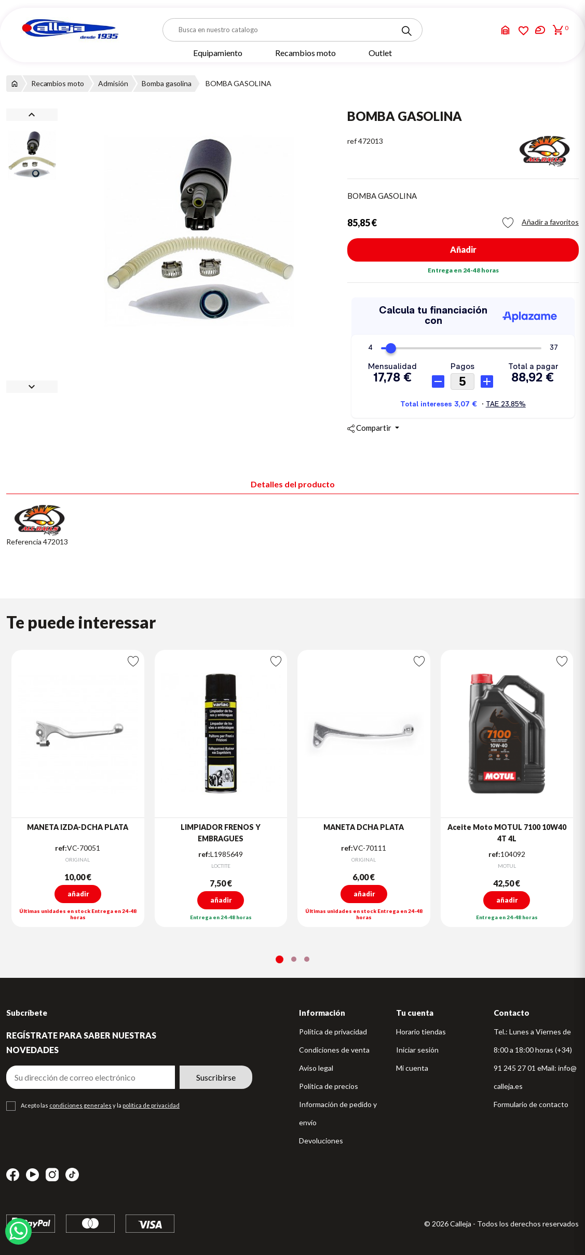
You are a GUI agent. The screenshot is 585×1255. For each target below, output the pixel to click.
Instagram (52, 1174)
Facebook (12, 1174)
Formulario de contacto (531, 1104)
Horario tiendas (421, 1031)
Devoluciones (321, 1140)
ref (352, 141)
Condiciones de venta (334, 1049)
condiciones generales (80, 1105)
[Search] (406, 31)
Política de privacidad (333, 1031)
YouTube (32, 1174)
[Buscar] (292, 30)
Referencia (24, 541)
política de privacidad (151, 1105)
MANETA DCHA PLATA (363, 827)
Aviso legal (316, 1067)
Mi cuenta (412, 1067)
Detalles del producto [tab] (293, 484)
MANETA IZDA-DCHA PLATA (77, 827)
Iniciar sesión (417, 1049)
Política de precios (328, 1086)
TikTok (72, 1174)
